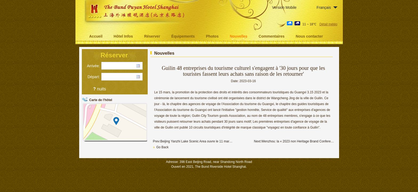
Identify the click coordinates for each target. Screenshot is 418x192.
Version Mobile (284, 7)
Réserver (152, 36)
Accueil (96, 36)
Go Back (161, 147)
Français (324, 7)
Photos (212, 36)
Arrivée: (93, 66)
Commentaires (271, 36)
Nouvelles (238, 36)
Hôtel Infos (123, 36)
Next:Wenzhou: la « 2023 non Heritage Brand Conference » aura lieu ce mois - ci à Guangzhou (294, 141)
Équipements (183, 36)
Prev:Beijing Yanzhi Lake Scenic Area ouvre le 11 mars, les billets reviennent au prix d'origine (193, 141)
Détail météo (328, 24)
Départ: (94, 77)
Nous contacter (309, 36)
